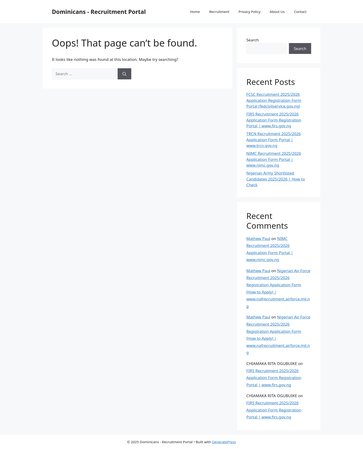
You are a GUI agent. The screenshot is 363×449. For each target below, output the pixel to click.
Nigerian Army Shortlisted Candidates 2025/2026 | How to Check (275, 178)
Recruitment (219, 11)
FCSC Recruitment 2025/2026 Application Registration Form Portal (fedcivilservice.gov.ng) (273, 100)
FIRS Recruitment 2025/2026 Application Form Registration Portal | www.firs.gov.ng (273, 119)
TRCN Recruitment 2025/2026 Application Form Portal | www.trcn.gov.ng (273, 139)
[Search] (124, 73)
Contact (300, 11)
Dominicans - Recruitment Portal (99, 12)
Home (195, 11)
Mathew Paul (258, 238)
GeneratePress (224, 442)
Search (252, 40)
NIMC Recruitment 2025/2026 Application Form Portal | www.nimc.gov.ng (273, 159)
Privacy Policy (249, 11)
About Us (277, 11)
